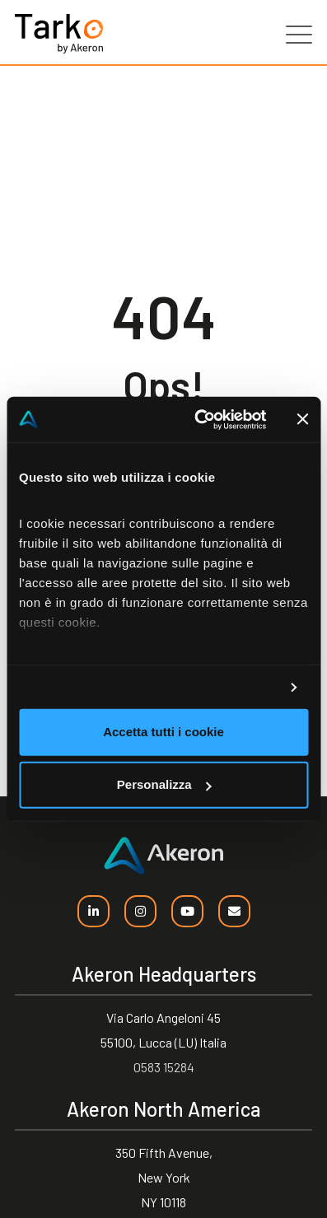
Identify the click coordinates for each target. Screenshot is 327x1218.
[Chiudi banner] (302, 419)
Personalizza (164, 784)
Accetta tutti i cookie (163, 732)
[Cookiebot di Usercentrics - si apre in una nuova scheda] (199, 419)
